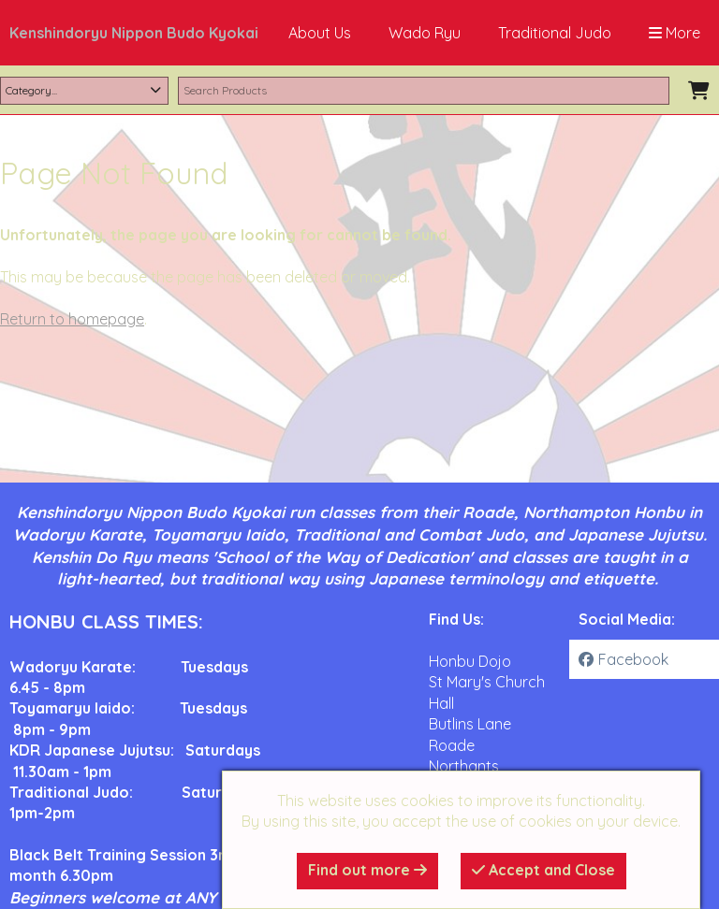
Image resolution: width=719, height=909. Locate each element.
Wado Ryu (425, 32)
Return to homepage (72, 319)
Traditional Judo (554, 32)
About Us (319, 32)
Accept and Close (543, 869)
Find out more (367, 869)
